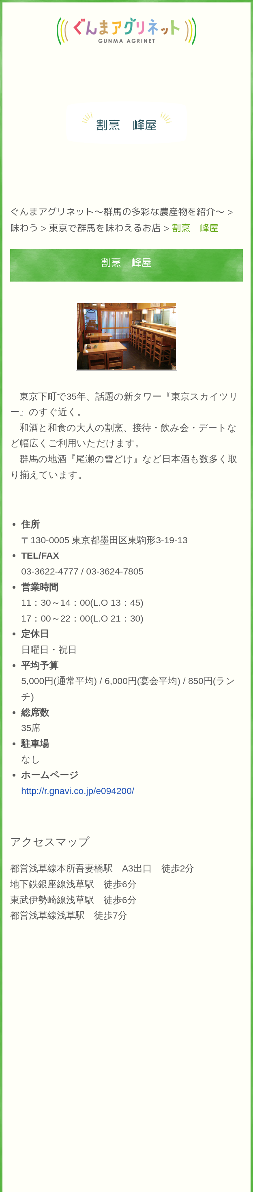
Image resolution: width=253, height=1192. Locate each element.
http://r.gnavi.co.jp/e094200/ (77, 790)
